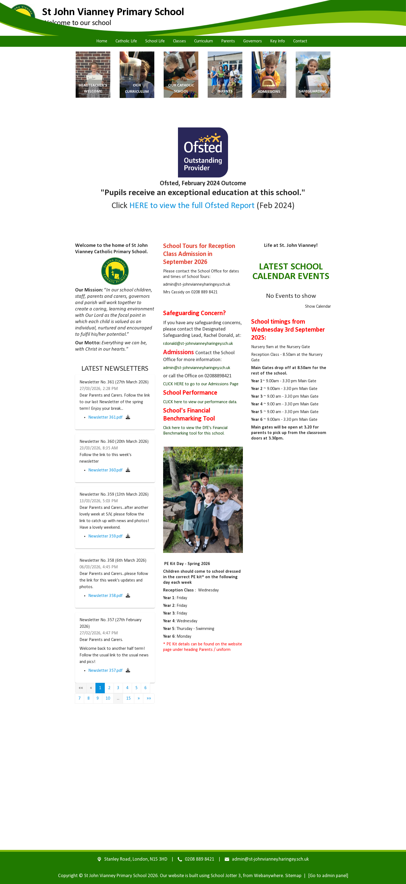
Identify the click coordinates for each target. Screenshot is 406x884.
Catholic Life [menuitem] (126, 41)
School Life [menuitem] (155, 41)
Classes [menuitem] (179, 41)
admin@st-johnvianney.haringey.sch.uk (196, 368)
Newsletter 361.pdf (106, 417)
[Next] (138, 698)
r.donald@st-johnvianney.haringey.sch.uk (198, 344)
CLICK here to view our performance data (199, 402)
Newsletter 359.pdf (106, 536)
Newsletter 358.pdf (106, 596)
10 (108, 698)
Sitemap (293, 876)
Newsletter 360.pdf (106, 470)
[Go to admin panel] (328, 876)
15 (128, 698)
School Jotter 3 (226, 876)
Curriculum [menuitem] (203, 41)
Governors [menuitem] (252, 41)
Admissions (179, 352)
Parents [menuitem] (228, 41)
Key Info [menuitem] (277, 41)
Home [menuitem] (101, 41)
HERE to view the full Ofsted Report (191, 205)
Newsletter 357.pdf (106, 671)
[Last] (149, 698)
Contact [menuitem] (300, 41)
